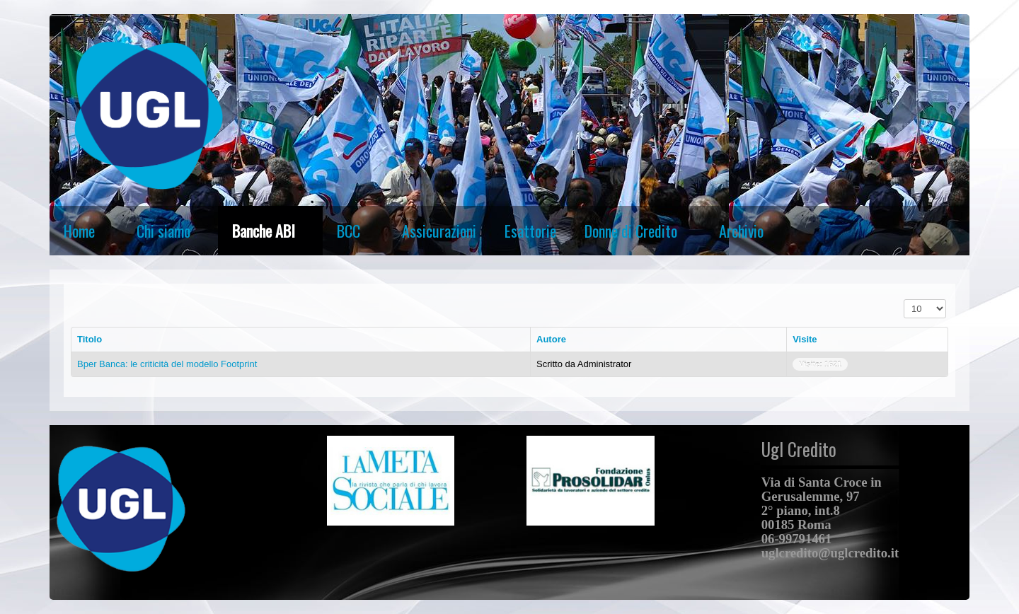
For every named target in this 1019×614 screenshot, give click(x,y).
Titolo (89, 339)
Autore (551, 339)
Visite (805, 339)
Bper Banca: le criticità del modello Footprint (167, 364)
